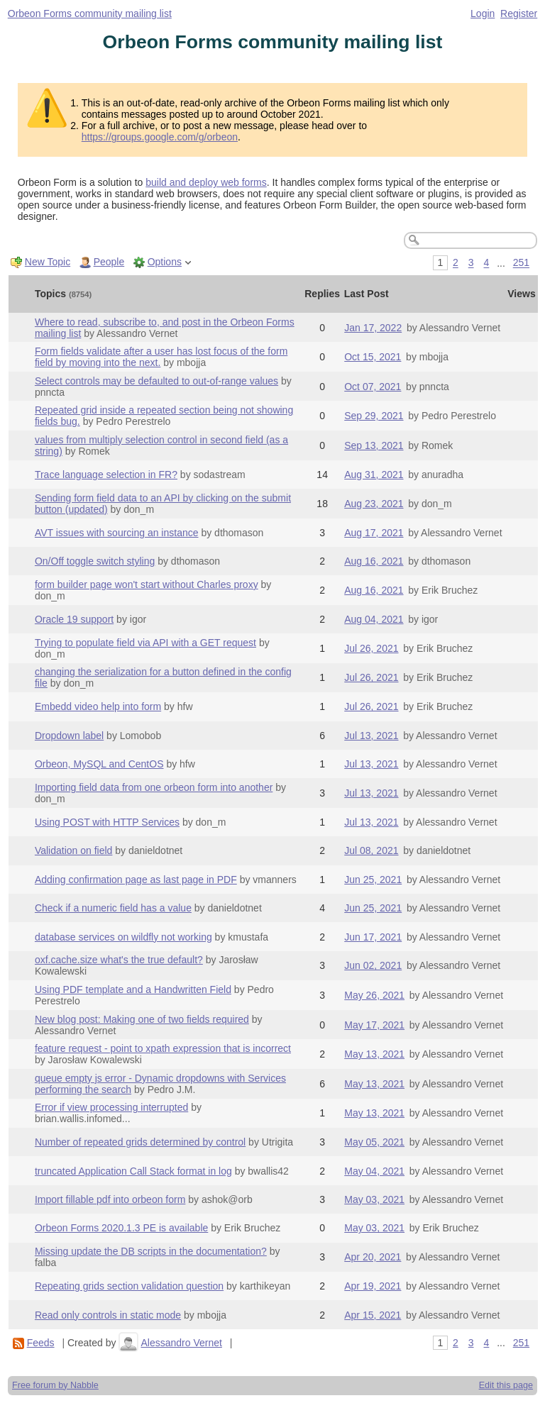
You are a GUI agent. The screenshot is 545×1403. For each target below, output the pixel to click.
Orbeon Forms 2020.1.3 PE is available (121, 1227)
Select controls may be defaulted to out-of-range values (156, 381)
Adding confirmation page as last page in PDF (136, 879)
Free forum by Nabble (55, 1385)
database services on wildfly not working (123, 937)
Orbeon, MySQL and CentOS (99, 764)
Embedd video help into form (98, 706)
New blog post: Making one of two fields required (142, 1019)
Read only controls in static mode (108, 1315)
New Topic (47, 261)
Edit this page (506, 1385)
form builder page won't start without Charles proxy (146, 584)
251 (521, 263)
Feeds (41, 1342)
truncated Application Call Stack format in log (133, 1171)
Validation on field (73, 850)
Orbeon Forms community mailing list (90, 13)
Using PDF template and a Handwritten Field (133, 989)
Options (165, 261)
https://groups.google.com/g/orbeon (160, 137)
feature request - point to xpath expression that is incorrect (163, 1048)
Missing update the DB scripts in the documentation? (151, 1251)
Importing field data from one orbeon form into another (153, 787)
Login (482, 13)
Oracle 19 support (74, 619)
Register (518, 13)
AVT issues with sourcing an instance (117, 532)
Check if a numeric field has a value (113, 908)
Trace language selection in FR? (106, 474)
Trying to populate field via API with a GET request (145, 642)
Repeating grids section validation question (129, 1286)
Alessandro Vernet (181, 1342)
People (109, 261)
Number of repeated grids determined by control (140, 1142)
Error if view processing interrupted (111, 1107)
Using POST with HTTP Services (107, 822)
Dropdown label (69, 735)
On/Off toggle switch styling (95, 561)
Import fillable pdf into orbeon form (110, 1199)
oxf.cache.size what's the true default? (119, 959)
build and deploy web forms (205, 182)
